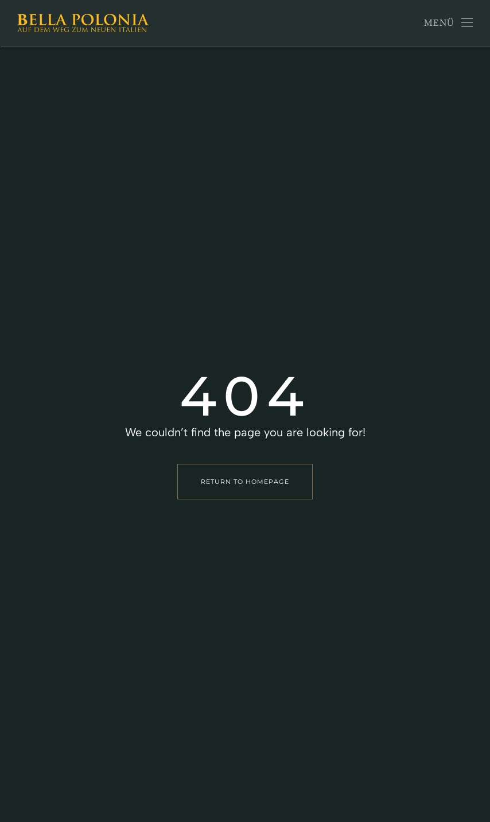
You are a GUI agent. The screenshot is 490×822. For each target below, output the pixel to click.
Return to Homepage (245, 482)
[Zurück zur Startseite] (83, 23)
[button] (448, 23)
